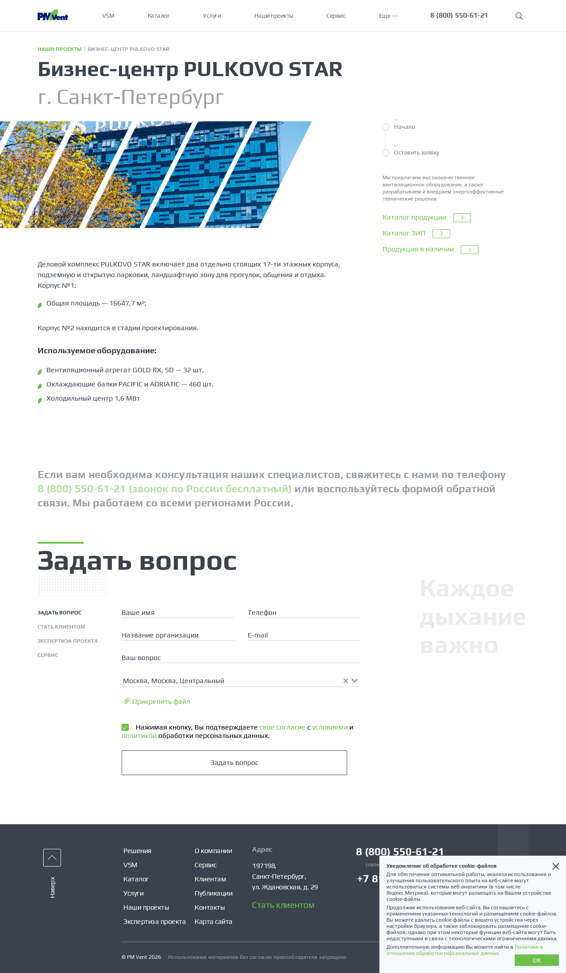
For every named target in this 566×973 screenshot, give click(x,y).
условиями (329, 727)
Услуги (212, 15)
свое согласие (282, 727)
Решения (137, 850)
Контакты (210, 907)
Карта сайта (214, 921)
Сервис (336, 15)
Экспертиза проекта (154, 921)
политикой (139, 735)
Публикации (213, 893)
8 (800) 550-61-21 (460, 15)
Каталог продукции (426, 217)
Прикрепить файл (157, 701)
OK (537, 960)
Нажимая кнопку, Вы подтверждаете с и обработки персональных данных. (237, 731)
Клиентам (210, 879)
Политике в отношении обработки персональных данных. (464, 950)
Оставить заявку (416, 152)
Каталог (159, 15)
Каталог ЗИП (416, 233)
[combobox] (241, 680)
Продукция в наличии (430, 249)
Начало (404, 126)
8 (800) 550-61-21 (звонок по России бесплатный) (165, 488)
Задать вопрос (234, 762)
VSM (108, 15)
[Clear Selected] (346, 681)
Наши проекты (273, 15)
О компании (213, 850)
